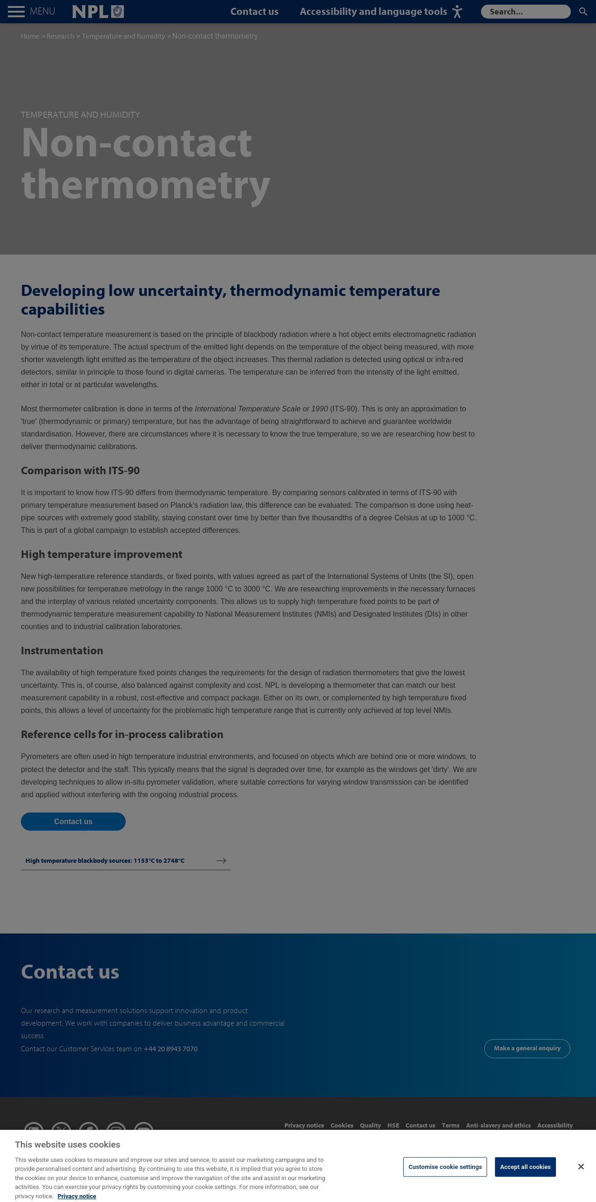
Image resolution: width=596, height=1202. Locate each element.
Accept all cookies (525, 1170)
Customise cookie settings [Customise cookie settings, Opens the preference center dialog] (445, 1170)
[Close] (581, 1170)
